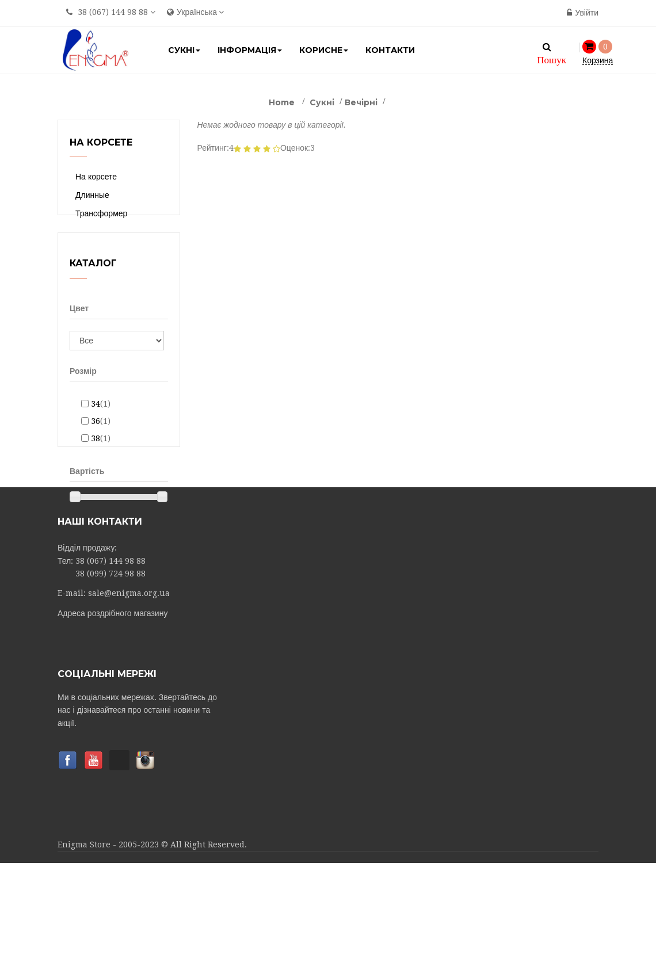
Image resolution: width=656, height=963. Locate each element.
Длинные (92, 195)
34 (100, 424)
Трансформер (101, 213)
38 (100, 458)
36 (100, 441)
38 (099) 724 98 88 (110, 673)
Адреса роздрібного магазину (112, 713)
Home (282, 102)
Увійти (582, 12)
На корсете (96, 176)
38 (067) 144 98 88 (113, 12)
